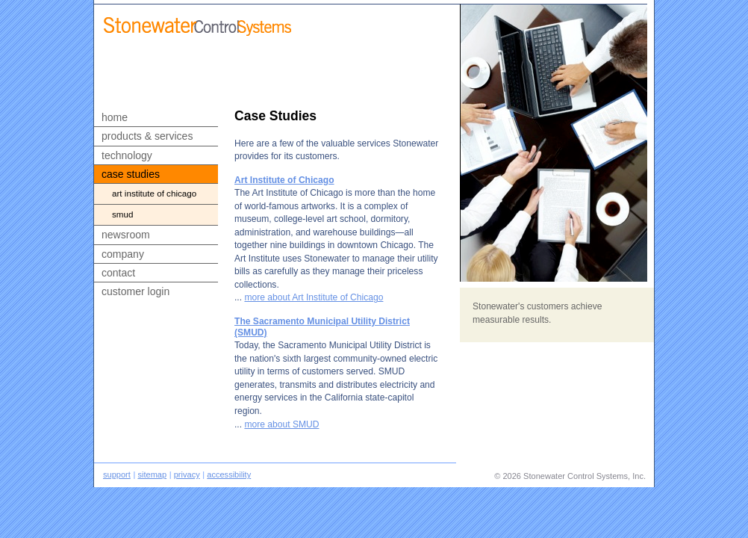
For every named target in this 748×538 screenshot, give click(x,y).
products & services (147, 136)
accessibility (229, 474)
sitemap (151, 474)
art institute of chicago (154, 193)
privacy (187, 474)
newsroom (126, 235)
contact (118, 273)
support (117, 474)
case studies (131, 174)
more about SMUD (281, 424)
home (115, 117)
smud (122, 214)
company (123, 254)
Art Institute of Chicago (284, 180)
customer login (135, 291)
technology (127, 155)
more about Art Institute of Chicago (313, 297)
